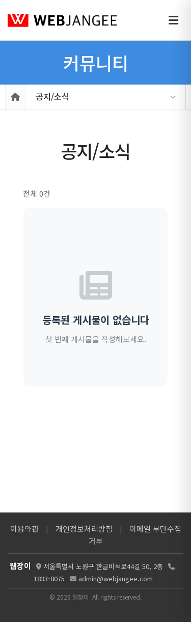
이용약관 (24, 528)
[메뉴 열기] (173, 20)
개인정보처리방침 (84, 528)
